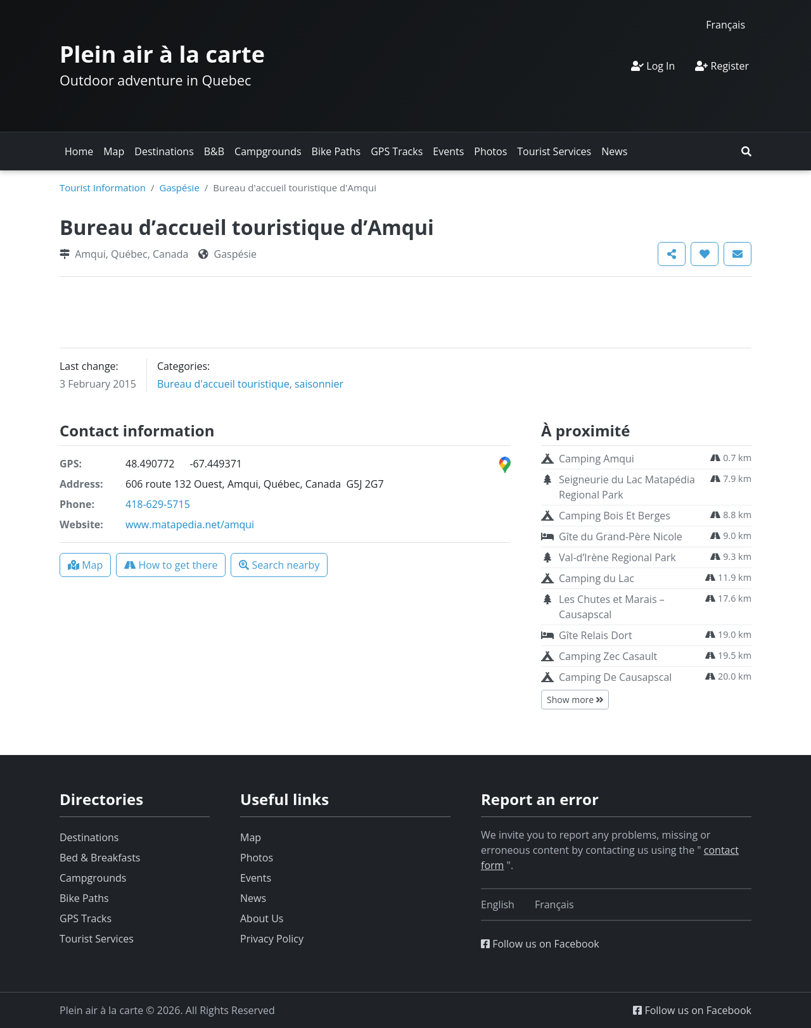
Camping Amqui (596, 459)
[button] (746, 151)
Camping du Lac (596, 578)
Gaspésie (179, 187)
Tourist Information (103, 187)
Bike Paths (336, 151)
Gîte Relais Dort (595, 635)
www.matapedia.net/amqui (189, 524)
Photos (490, 151)
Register (722, 66)
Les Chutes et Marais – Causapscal (612, 606)
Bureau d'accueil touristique (223, 384)
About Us (262, 918)
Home (79, 151)
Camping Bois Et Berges (614, 516)
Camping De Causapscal (615, 677)
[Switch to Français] (725, 24)
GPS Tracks (397, 151)
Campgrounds (267, 151)
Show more (575, 700)
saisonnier (319, 384)
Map (113, 151)
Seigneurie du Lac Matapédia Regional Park (627, 487)
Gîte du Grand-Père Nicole (620, 536)
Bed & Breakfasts (100, 858)
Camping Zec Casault (608, 656)
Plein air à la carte (162, 54)
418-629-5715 (157, 504)
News (614, 151)
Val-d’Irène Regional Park (617, 557)
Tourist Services (554, 151)
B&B (214, 151)
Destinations (163, 151)
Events (448, 151)
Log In (653, 66)
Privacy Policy (271, 939)
